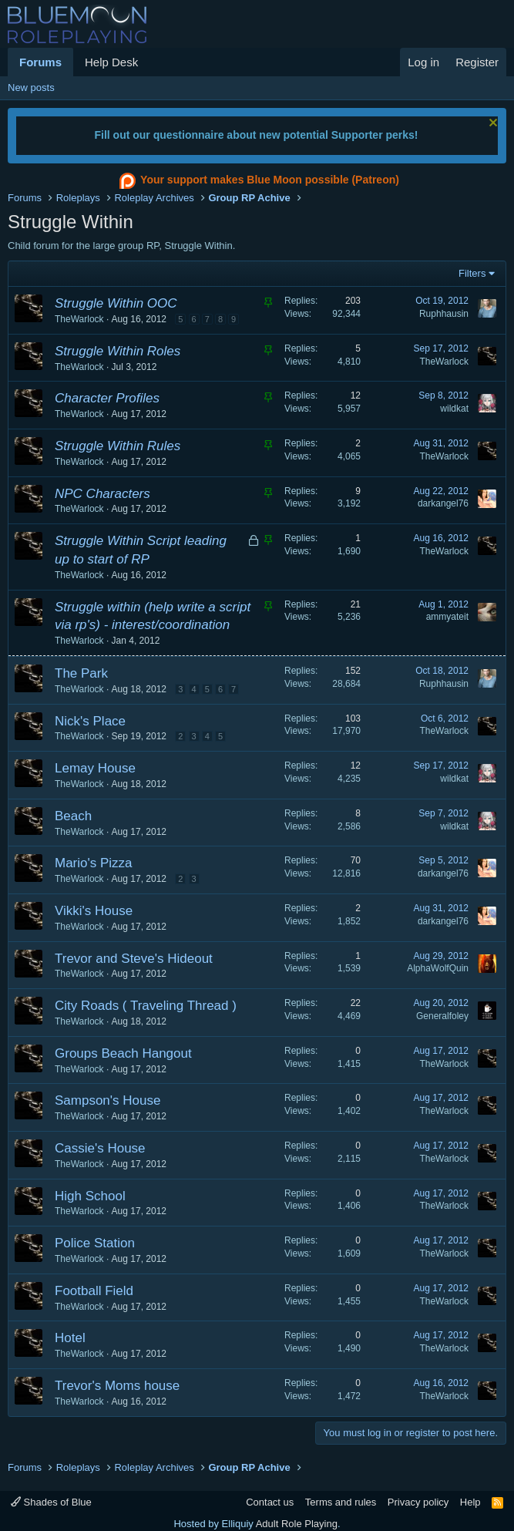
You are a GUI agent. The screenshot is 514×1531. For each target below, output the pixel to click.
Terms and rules (340, 1502)
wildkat (454, 408)
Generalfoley (442, 1016)
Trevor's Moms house (117, 1385)
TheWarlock (79, 319)
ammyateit (447, 616)
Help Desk (111, 62)
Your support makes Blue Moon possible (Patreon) (257, 180)
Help (470, 1502)
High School (90, 1196)
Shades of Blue (51, 1502)
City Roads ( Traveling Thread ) (146, 1005)
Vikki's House (94, 910)
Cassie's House (100, 1148)
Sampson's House (107, 1100)
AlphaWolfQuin (438, 968)
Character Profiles (107, 398)
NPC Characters (102, 493)
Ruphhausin (444, 313)
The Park (81, 673)
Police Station (95, 1243)
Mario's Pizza (94, 863)
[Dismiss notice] (491, 124)
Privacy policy (418, 1502)
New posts (31, 87)
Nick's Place (90, 721)
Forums (40, 62)
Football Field (94, 1291)
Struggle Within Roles (117, 351)
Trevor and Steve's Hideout (134, 958)
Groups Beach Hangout (123, 1053)
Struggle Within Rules (117, 446)
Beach (73, 816)
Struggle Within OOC (116, 303)
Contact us (270, 1502)
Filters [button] (472, 273)
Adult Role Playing (297, 1523)
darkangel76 (443, 503)
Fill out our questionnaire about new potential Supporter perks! (256, 135)
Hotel (70, 1338)
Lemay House (95, 768)
